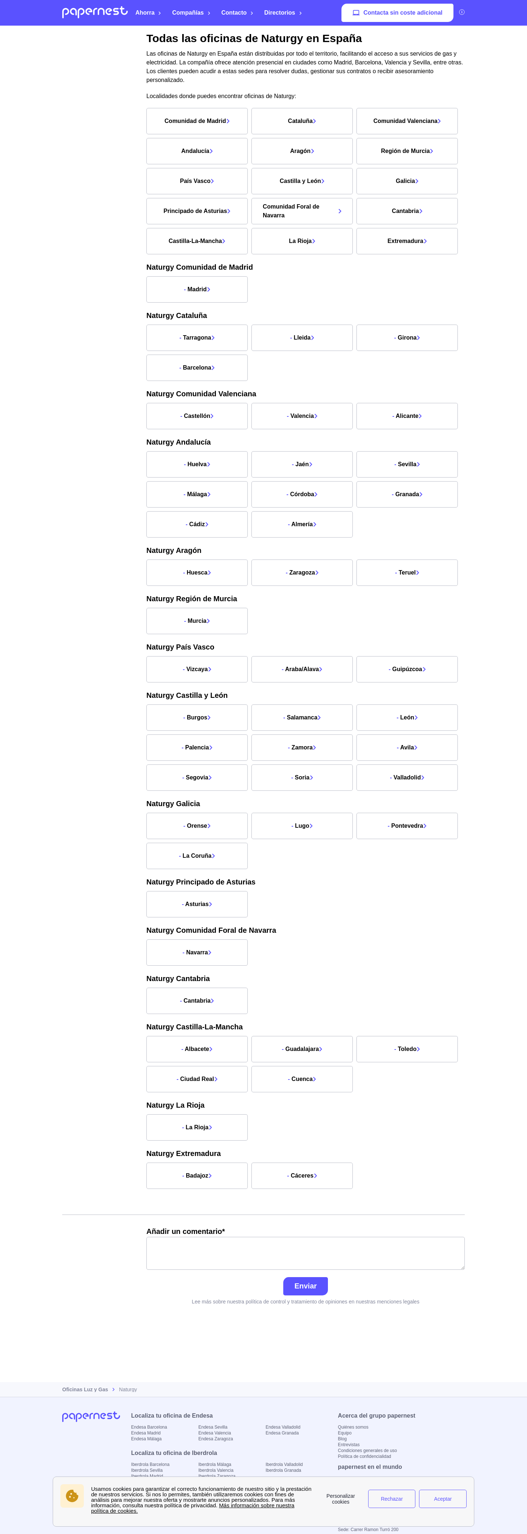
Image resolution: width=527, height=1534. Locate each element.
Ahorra (148, 13)
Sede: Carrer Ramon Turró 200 (368, 1529)
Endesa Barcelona (149, 1427)
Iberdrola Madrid (147, 1476)
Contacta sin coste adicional (397, 12)
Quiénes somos (353, 1427)
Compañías (191, 13)
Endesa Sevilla (212, 1427)
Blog (342, 1438)
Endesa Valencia (214, 1433)
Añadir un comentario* (305, 1248)
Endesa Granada (282, 1433)
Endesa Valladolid (283, 1427)
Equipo (344, 1433)
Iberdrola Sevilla (146, 1470)
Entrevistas (348, 1444)
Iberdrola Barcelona (150, 1464)
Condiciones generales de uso (367, 1450)
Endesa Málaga (146, 1438)
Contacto (237, 13)
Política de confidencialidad (364, 1456)
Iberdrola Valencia (215, 1470)
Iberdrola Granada (283, 1470)
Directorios (283, 13)
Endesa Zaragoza (215, 1438)
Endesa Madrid (146, 1433)
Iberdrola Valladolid (284, 1464)
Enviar (305, 1286)
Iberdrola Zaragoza (216, 1476)
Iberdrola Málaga (214, 1464)
